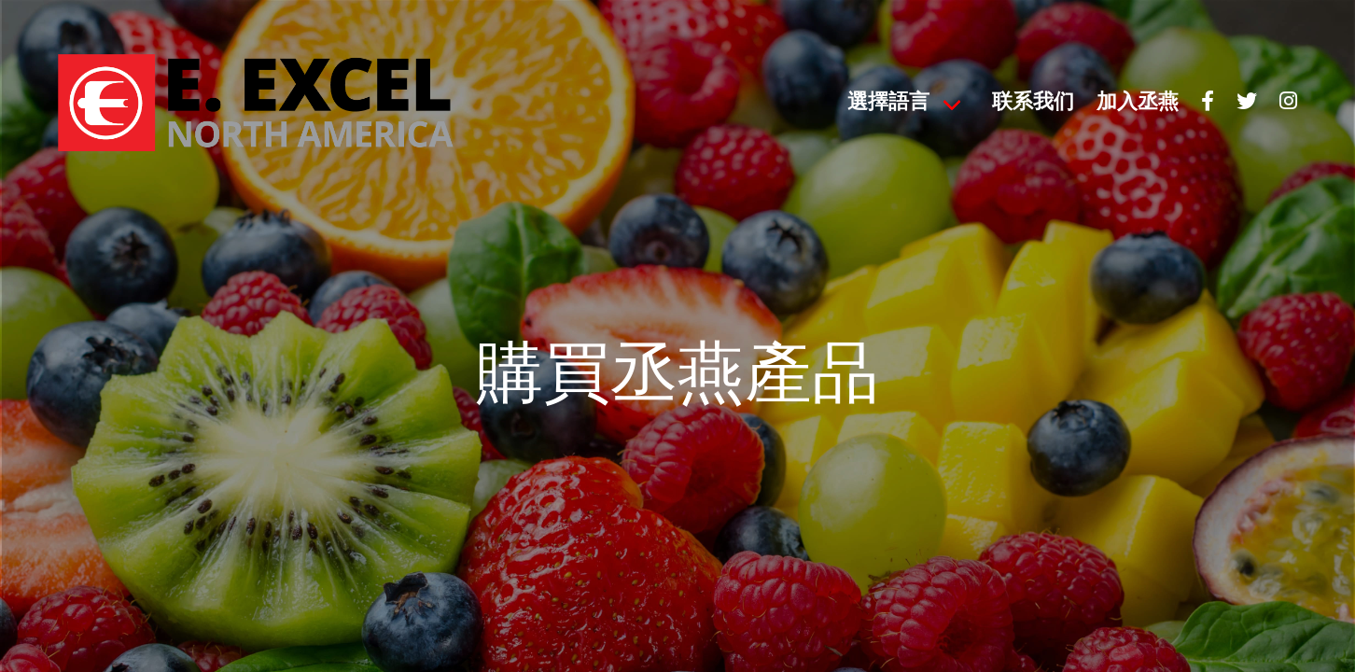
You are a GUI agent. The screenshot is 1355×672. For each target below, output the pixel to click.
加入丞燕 (1138, 103)
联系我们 (1033, 103)
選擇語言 (888, 103)
